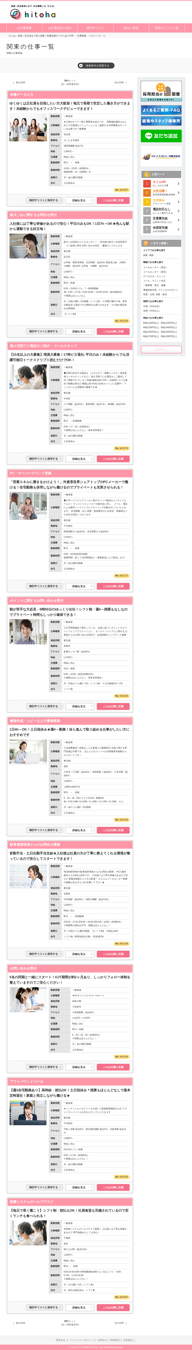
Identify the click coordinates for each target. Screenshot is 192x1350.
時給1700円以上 (151, 336)
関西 (151, 255)
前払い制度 (131, 27)
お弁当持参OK (161, 229)
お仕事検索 (24, 27)
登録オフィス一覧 (167, 27)
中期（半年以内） (152, 306)
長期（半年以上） (152, 311)
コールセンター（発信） (155, 272)
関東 (145, 255)
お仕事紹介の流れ (60, 27)
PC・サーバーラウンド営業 (30, 473)
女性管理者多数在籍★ (161, 192)
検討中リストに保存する (43, 200)
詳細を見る (78, 200)
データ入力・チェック (154, 276)
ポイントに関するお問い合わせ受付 (37, 600)
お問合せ (102, 1340)
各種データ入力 (21, 94)
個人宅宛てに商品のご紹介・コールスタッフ (43, 346)
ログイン (161, 349)
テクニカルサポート (168, 290)
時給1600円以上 (169, 332)
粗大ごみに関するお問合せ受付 (33, 215)
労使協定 (128, 1340)
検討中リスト (95, 27)
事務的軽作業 (150, 290)
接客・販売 (161, 294)
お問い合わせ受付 (23, 968)
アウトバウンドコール (26, 1081)
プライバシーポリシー (82, 1340)
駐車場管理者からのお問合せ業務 (35, 844)
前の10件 (20, 82)
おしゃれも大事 (161, 183)
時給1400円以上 (169, 327)
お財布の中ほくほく (161, 219)
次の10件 (119, 82)
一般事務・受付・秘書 (154, 285)
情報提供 (115, 1340)
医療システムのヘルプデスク (31, 1202)
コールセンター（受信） (155, 267)
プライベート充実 (161, 201)
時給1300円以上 (151, 327)
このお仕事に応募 (113, 200)
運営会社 (61, 1340)
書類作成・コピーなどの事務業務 (35, 721)
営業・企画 (148, 294)
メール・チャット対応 (154, 281)
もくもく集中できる (161, 210)
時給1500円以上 (151, 332)
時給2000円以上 (169, 336)
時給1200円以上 (169, 323)
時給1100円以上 (151, 323)
